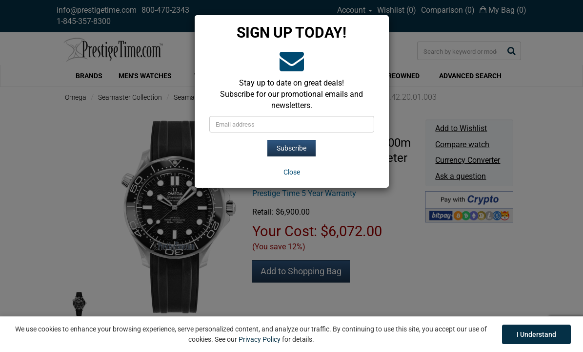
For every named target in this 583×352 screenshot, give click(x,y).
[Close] (291, 172)
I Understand (536, 334)
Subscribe (291, 148)
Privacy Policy (260, 339)
